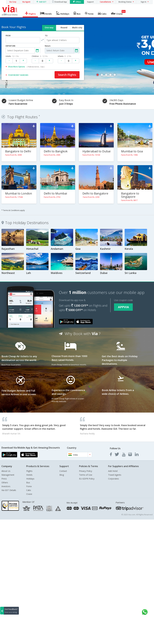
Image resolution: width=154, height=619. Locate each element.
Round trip (63, 30)
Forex (29, 486)
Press (4, 478)
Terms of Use (85, 474)
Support (90, 2)
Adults (12, 56)
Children (39, 56)
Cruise (29, 494)
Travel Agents (114, 474)
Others (4, 482)
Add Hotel (113, 471)
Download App (60, 2)
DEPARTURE (10, 46)
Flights (29, 471)
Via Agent (26, 2)
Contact (63, 471)
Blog (61, 474)
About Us (5, 471)
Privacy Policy (85, 471)
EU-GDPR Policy (86, 478)
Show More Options (26, 66)
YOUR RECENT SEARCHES (18, 75)
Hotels (29, 474)
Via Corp (12, 2)
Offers (78, 2)
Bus (28, 482)
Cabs (28, 490)
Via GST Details (8, 490)
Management (7, 474)
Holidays (30, 478)
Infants (64, 56)
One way (49, 27)
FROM (8, 35)
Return (47, 46)
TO (46, 35)
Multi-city (77, 27)
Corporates (113, 478)
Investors (5, 486)
